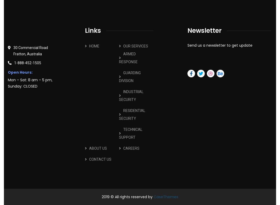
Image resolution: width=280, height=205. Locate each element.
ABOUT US (98, 148)
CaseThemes (166, 196)
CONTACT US (100, 159)
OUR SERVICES (135, 46)
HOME (94, 46)
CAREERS (131, 148)
